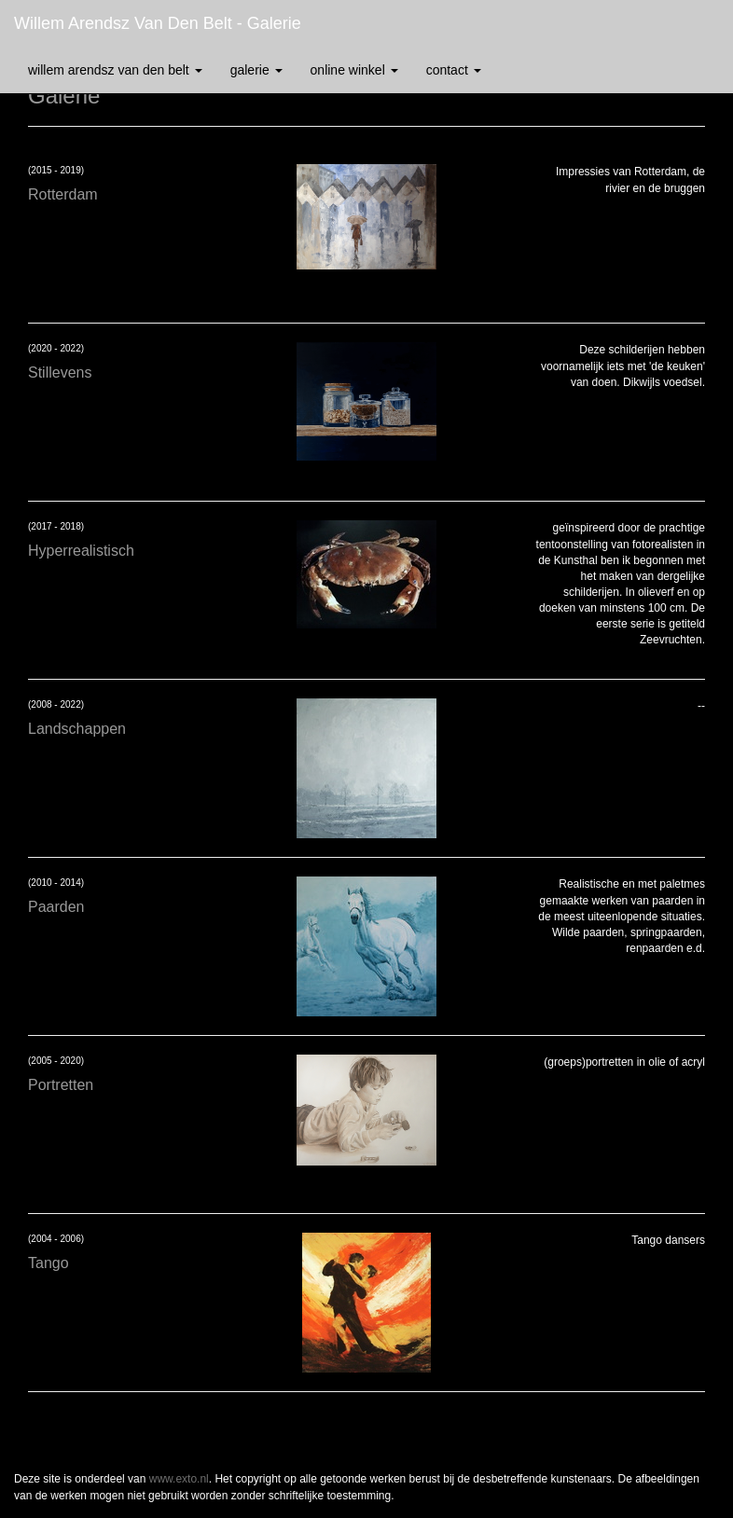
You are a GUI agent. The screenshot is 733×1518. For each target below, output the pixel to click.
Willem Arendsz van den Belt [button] (115, 69)
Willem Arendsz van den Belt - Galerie (157, 23)
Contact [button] (453, 69)
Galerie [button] (256, 69)
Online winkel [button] (354, 69)
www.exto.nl (179, 1478)
